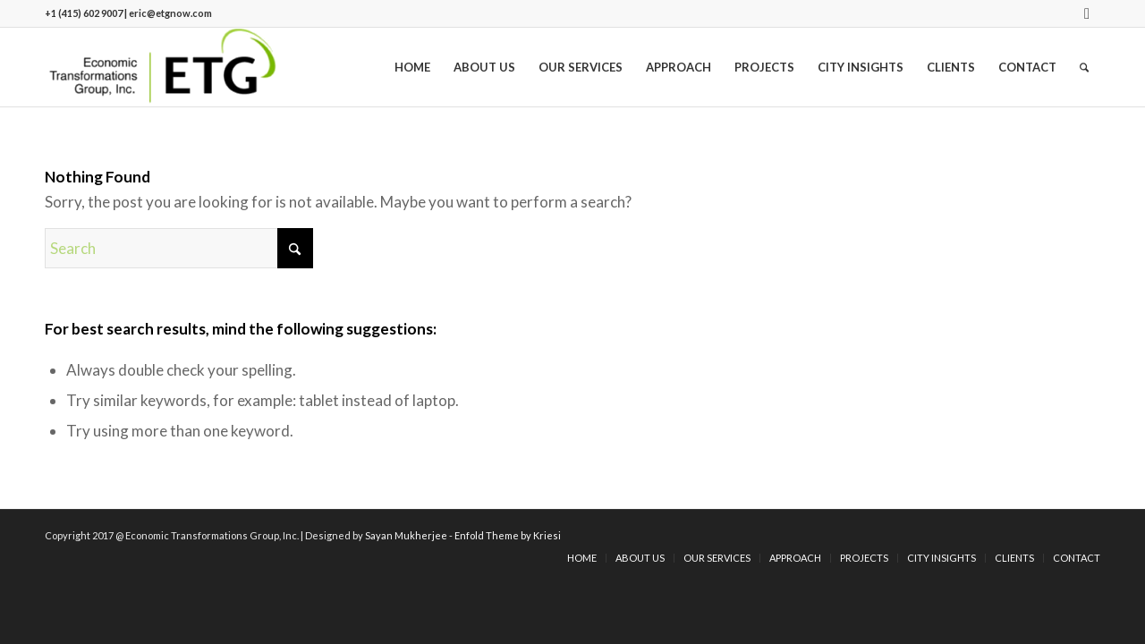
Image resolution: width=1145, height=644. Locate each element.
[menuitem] (412, 67)
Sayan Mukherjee (406, 535)
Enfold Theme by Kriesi (507, 535)
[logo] (163, 67)
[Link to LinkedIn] (1086, 13)
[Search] (1084, 67)
